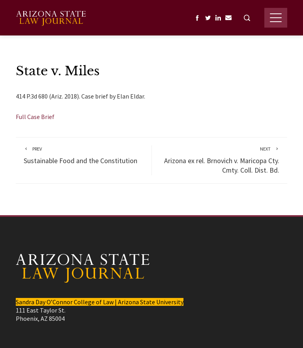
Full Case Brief (35, 117)
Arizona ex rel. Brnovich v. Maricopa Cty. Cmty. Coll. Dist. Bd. (219, 160)
